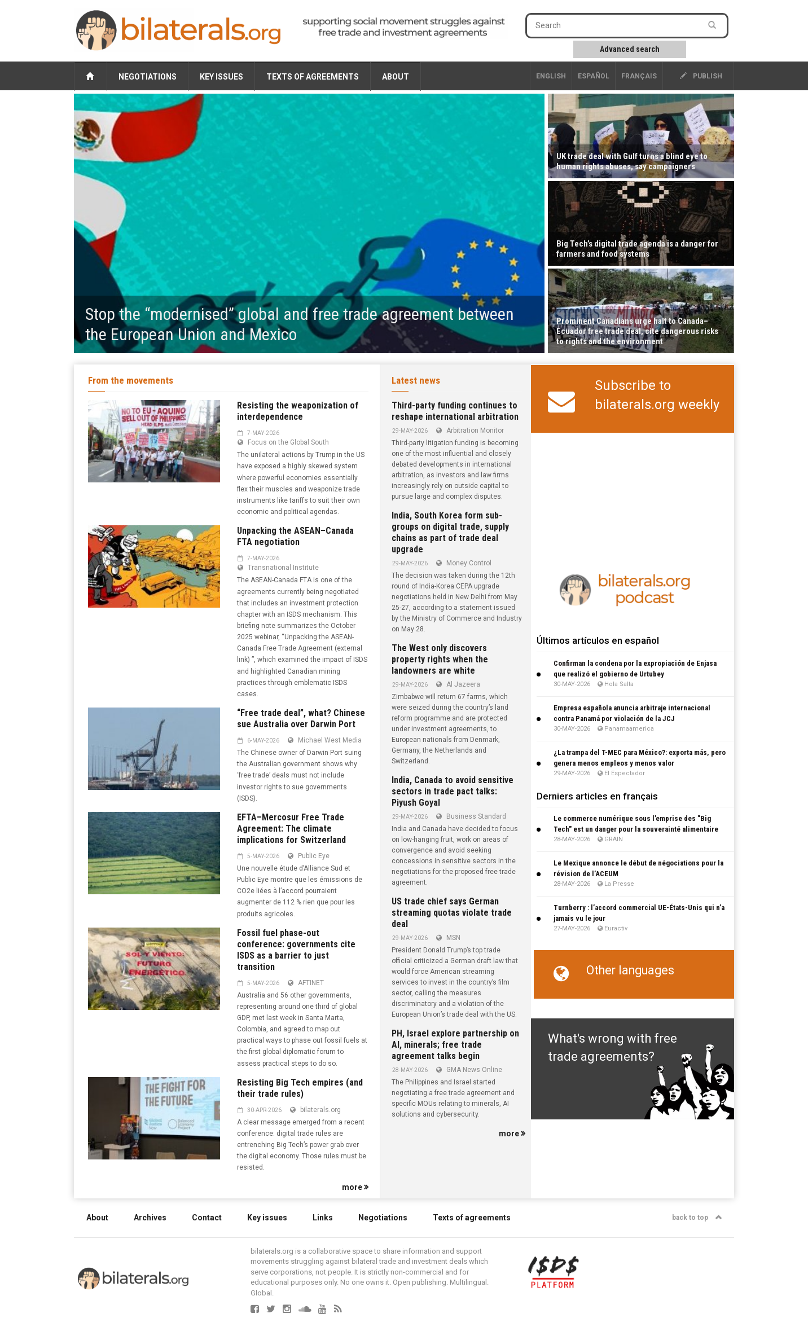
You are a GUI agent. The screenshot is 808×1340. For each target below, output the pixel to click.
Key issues (221, 76)
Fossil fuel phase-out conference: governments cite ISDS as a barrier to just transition (296, 950)
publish (701, 76)
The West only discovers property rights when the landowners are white (440, 659)
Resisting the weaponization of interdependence (297, 411)
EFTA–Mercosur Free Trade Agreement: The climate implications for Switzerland (291, 828)
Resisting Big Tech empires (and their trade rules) (300, 1088)
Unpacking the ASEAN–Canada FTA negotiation (295, 536)
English (551, 76)
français (639, 76)
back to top (697, 1218)
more (355, 1187)
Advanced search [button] (630, 49)
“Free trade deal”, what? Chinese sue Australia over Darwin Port (301, 719)
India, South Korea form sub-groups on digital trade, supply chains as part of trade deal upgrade (450, 532)
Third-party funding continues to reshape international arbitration (455, 411)
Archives (150, 1217)
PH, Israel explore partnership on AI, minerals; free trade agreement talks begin (455, 1044)
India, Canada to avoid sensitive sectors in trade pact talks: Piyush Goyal (452, 791)
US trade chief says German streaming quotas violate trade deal (452, 912)
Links (323, 1217)
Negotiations (147, 76)
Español (593, 76)
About (395, 76)
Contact (207, 1217)
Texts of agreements (312, 76)
